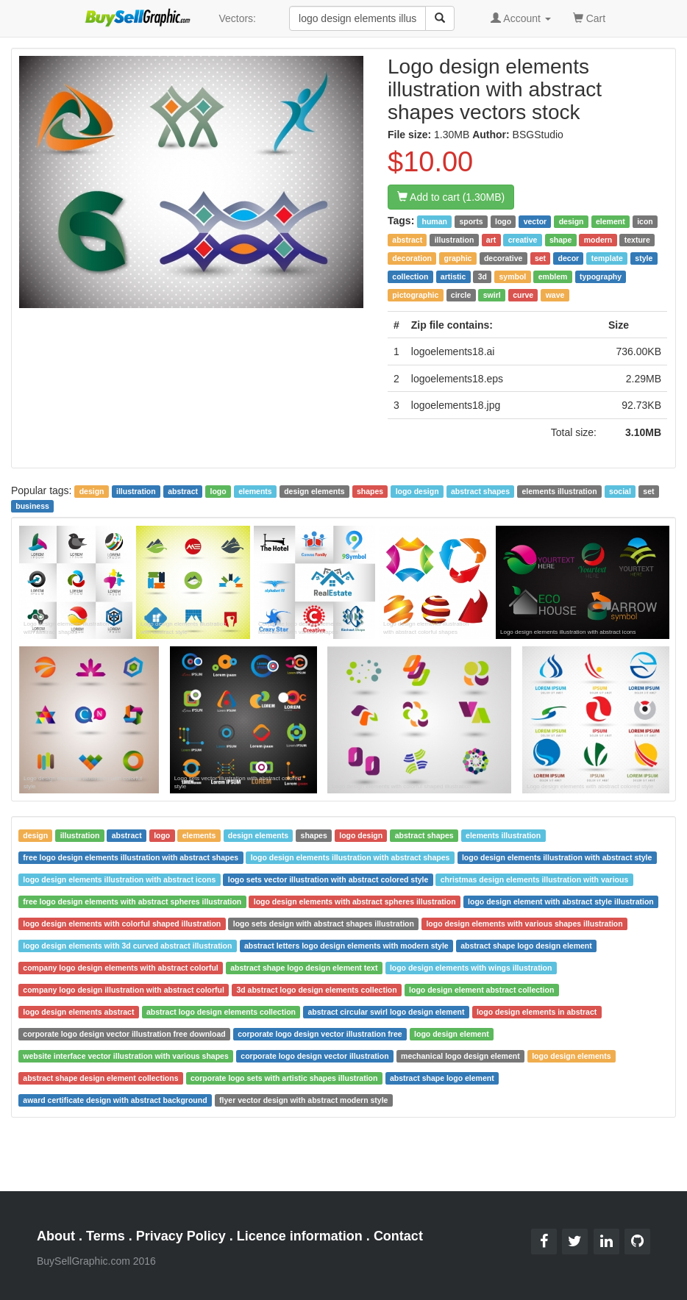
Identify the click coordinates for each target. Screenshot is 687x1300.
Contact (398, 1236)
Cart (589, 17)
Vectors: (237, 18)
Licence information (300, 1236)
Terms (105, 1236)
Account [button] (521, 18)
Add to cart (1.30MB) (451, 197)
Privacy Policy (181, 1236)
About (56, 1236)
